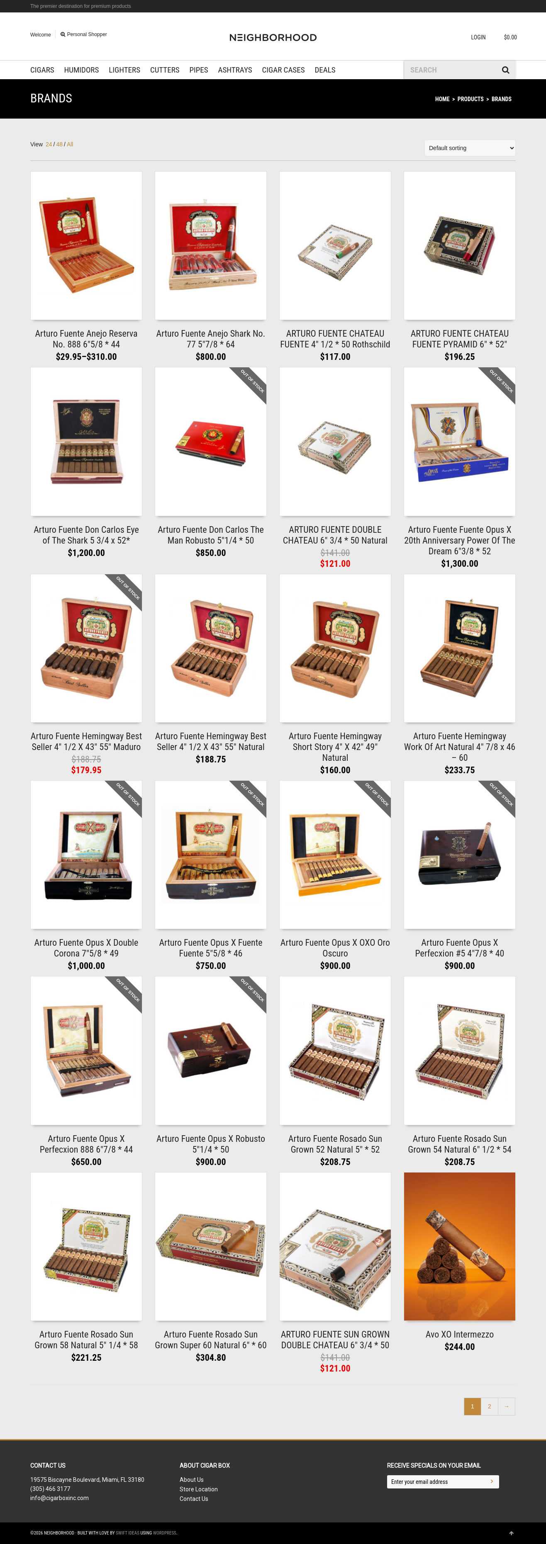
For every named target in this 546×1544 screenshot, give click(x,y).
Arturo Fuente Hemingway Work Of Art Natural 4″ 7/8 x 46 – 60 (459, 747)
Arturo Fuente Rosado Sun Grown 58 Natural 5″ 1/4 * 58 (86, 1339)
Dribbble (515, 6)
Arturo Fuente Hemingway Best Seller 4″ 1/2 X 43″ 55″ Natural (210, 741)
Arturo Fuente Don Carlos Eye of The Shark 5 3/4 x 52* (86, 535)
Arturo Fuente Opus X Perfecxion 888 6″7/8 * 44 (86, 1144)
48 (59, 144)
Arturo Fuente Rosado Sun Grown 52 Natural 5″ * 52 (335, 1144)
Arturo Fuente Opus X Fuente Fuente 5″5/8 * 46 (210, 948)
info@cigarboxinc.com (59, 1498)
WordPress (164, 1533)
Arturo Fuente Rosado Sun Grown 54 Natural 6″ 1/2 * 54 (460, 1144)
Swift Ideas (127, 1533)
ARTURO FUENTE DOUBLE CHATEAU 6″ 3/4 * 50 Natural (335, 535)
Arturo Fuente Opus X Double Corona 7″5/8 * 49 (86, 948)
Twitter (491, 6)
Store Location (199, 1489)
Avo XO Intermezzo (460, 1334)
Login (478, 37)
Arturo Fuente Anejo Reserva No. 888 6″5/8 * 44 (86, 339)
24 (49, 144)
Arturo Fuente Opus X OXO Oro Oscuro (335, 948)
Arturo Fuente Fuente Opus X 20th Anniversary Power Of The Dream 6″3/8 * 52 (459, 540)
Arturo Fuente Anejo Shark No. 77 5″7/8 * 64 (211, 339)
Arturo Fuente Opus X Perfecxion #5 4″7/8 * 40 (460, 948)
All (70, 144)
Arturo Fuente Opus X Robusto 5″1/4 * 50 (210, 1144)
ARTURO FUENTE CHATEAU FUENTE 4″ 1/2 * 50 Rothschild (335, 339)
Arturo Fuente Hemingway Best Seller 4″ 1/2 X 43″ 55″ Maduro (86, 741)
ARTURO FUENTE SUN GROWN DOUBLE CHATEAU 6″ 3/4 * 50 (335, 1339)
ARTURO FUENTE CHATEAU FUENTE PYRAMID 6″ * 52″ (460, 339)
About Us (192, 1479)
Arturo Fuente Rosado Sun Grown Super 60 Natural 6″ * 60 (211, 1339)
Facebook (503, 6)
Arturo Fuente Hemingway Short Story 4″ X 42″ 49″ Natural (335, 747)
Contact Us (194, 1498)
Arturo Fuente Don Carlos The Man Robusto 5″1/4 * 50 (211, 535)
